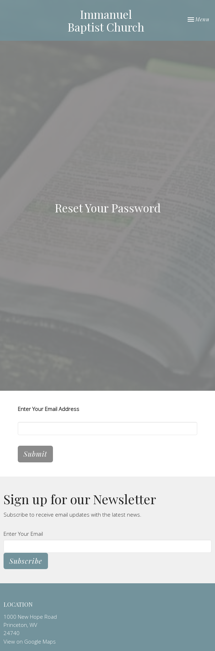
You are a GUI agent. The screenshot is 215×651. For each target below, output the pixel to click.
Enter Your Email (23, 533)
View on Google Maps (30, 641)
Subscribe (25, 561)
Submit (35, 453)
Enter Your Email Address (48, 408)
